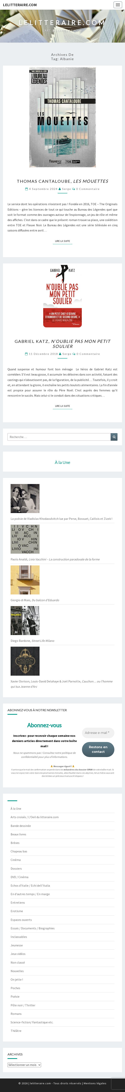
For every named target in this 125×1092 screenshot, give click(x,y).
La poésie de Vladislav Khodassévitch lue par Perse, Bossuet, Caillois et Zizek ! (61, 519)
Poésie (15, 996)
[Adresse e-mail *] (98, 733)
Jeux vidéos (18, 954)
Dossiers (16, 868)
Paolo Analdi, (55, 559)
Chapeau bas (19, 851)
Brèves (15, 843)
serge (66, 188)
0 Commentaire (88, 188)
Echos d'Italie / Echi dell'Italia (30, 885)
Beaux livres (18, 834)
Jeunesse (17, 945)
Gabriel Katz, (62, 344)
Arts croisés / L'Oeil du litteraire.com (35, 817)
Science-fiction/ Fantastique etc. (32, 1022)
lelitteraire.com (20, 4)
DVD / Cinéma (19, 877)
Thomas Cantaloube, (62, 181)
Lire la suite (63, 241)
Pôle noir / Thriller (23, 1005)
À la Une (16, 808)
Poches (15, 988)
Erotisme (17, 911)
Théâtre (16, 1031)
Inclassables (19, 937)
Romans (16, 1014)
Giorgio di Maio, (35, 600)
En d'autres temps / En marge (30, 894)
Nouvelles (17, 971)
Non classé (18, 962)
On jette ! (17, 979)
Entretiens (18, 902)
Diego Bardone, (32, 641)
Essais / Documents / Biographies (33, 928)
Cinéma (16, 860)
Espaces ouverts (21, 920)
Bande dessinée (21, 826)
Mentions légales (95, 1083)
